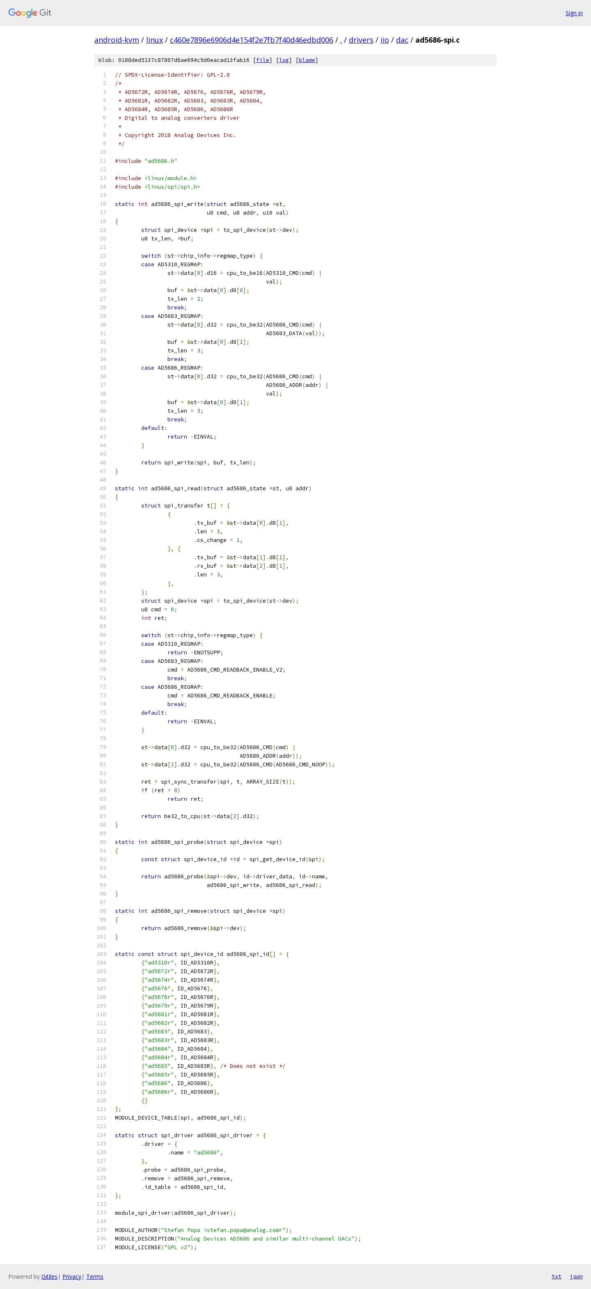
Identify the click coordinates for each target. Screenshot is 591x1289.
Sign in (574, 13)
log (284, 60)
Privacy (71, 1276)
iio (384, 40)
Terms (94, 1276)
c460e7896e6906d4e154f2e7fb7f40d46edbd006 (251, 40)
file (262, 60)
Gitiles (49, 1276)
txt (556, 1276)
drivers (361, 40)
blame (307, 60)
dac (402, 40)
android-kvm (116, 40)
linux (154, 40)
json (576, 1276)
